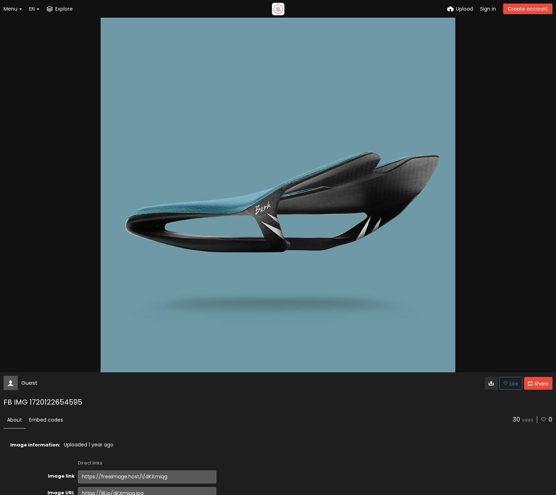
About (14, 419)
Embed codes (46, 419)
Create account (528, 8)
